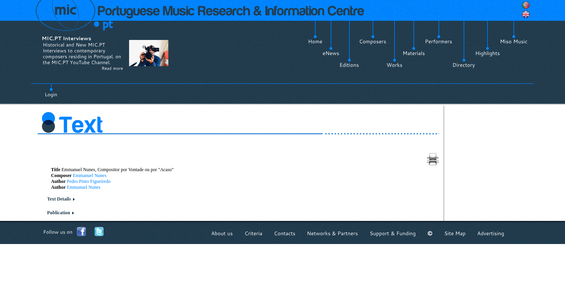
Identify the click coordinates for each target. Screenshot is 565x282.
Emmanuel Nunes (90, 175)
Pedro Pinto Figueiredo (88, 181)
